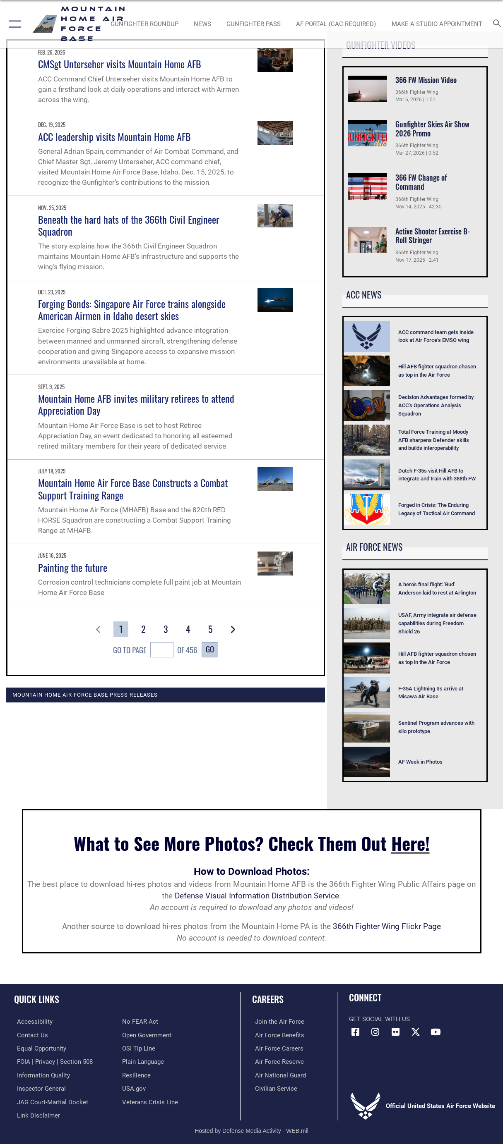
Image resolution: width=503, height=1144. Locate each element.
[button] (13, 24)
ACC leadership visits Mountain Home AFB (114, 136)
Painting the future (72, 567)
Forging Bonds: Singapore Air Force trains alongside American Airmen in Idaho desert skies (132, 309)
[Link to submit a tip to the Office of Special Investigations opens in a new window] (138, 1048)
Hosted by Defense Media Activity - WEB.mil (251, 1128)
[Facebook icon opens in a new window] (355, 1032)
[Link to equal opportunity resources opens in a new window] (38, 1048)
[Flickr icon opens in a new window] (395, 1032)
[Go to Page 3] (165, 628)
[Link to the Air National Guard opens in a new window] (277, 1074)
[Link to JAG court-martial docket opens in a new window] (49, 1100)
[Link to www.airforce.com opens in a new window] (276, 1021)
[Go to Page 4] (188, 628)
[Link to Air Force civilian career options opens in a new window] (273, 1087)
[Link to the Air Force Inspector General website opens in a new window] (38, 1087)
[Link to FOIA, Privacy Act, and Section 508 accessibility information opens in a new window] (52, 1061)
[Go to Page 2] (143, 628)
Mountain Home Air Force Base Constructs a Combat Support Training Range (133, 488)
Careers (268, 998)
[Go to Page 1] (120, 628)
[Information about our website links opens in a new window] (35, 1113)
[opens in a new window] (336, 24)
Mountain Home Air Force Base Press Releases (85, 695)
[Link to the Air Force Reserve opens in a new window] (276, 1061)
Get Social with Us (379, 1019)
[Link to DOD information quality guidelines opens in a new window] (40, 1074)
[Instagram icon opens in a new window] (375, 1032)
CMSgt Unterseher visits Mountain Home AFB (119, 63)
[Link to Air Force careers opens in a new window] (276, 1048)
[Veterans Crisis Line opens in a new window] (150, 1100)
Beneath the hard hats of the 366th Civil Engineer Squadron (128, 225)
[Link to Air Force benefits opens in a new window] (276, 1035)
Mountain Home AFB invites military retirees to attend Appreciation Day (136, 404)
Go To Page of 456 (155, 650)
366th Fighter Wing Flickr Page (387, 926)
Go (210, 648)
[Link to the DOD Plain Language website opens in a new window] (143, 1061)
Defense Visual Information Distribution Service (257, 895)
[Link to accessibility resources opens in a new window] (32, 1021)
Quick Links (36, 998)
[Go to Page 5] (210, 628)
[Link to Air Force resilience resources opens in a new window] (136, 1074)
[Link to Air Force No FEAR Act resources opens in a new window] (140, 1021)
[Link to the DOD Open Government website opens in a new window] (146, 1035)
